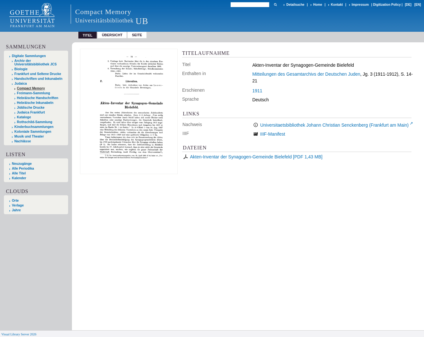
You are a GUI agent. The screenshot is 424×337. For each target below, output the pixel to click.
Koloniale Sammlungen (32, 131)
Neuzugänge (22, 163)
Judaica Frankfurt (31, 112)
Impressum (360, 4)
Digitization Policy (387, 4)
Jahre (16, 210)
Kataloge (24, 117)
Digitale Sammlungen (29, 56)
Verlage (18, 205)
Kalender (19, 178)
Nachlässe (22, 141)
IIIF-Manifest (272, 134)
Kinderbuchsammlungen (34, 127)
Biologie (21, 69)
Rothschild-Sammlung (34, 122)
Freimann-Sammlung (33, 93)
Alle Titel (19, 173)
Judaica (20, 83)
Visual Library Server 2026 (18, 334)
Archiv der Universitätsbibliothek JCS (35, 62)
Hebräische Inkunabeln (35, 103)
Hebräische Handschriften (37, 98)
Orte (15, 200)
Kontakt (337, 4)
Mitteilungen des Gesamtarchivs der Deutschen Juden (306, 74)
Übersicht (112, 35)
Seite (137, 35)
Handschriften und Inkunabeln (38, 78)
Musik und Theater (29, 136)
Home (317, 4)
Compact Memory (31, 88)
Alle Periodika (23, 168)
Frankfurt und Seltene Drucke (37, 74)
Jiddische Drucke (31, 107)
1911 (257, 90)
